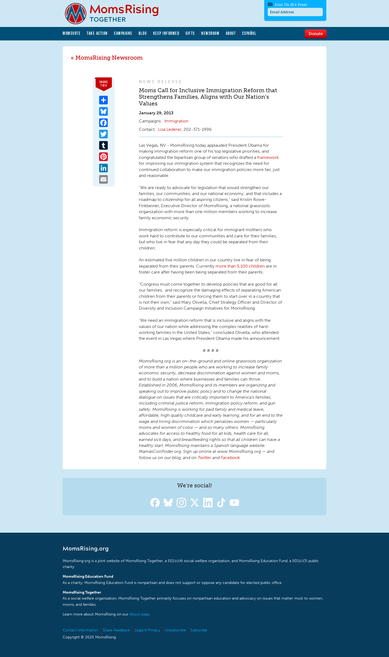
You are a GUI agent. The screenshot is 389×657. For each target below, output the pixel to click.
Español (249, 33)
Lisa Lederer (169, 129)
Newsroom (210, 33)
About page (139, 614)
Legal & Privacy (147, 630)
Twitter (204, 457)
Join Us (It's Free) (290, 4)
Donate (315, 33)
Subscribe (198, 630)
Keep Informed (166, 33)
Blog (143, 33)
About (231, 33)
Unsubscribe (175, 630)
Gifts (190, 33)
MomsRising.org (115, 13)
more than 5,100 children (240, 266)
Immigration (176, 121)
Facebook (230, 457)
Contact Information (80, 630)
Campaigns (123, 33)
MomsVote (72, 33)
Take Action (97, 33)
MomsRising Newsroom (109, 57)
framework (268, 157)
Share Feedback (116, 630)
